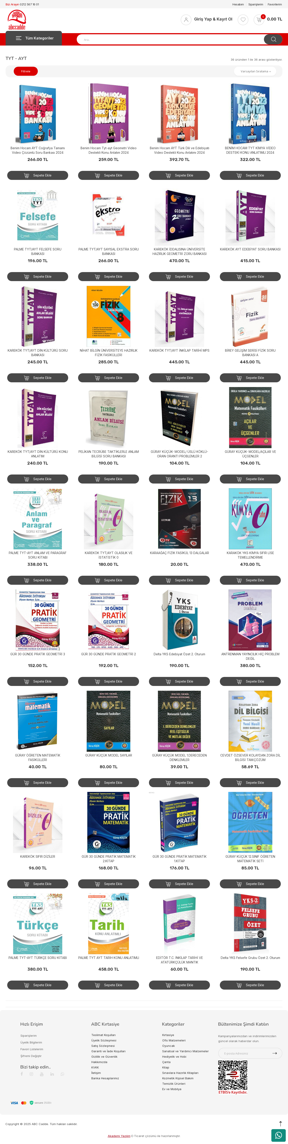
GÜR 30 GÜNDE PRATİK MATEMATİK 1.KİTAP (180, 859)
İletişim (96, 1073)
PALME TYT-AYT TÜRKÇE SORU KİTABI (38, 958)
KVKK (95, 1067)
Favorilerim (275, 4)
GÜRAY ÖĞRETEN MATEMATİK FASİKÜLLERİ (37, 757)
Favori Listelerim (31, 1049)
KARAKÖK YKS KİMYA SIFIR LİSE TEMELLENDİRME (250, 555)
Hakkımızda (99, 1062)
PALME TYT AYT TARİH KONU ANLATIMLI (108, 958)
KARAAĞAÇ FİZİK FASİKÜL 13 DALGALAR (179, 553)
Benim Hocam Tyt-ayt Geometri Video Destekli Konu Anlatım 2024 (109, 150)
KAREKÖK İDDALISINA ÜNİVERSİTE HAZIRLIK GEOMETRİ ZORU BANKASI (180, 251)
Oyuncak (168, 1046)
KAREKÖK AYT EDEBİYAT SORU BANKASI (250, 249)
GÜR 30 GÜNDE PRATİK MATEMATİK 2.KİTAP (109, 859)
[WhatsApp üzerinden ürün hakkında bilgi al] (278, 1135)
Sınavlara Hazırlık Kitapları (180, 1073)
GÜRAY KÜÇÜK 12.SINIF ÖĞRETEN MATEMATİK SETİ (250, 859)
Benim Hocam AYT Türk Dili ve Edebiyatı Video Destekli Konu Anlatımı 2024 (179, 150)
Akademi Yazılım (119, 1136)
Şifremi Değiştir (31, 1056)
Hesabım (238, 4)
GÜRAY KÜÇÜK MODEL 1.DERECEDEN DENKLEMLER (179, 757)
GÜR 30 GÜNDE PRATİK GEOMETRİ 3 (37, 654)
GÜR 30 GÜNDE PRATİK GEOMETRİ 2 (108, 654)
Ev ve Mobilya (171, 1089)
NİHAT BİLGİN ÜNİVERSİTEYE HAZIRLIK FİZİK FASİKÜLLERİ (108, 352)
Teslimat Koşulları (103, 1035)
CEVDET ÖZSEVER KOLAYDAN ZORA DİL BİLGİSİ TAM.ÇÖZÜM (250, 757)
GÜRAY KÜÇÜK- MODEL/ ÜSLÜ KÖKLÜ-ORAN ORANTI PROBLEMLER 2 (179, 454)
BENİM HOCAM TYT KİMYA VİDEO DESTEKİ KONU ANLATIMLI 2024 (250, 150)
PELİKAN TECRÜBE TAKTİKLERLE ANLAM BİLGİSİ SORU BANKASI (109, 454)
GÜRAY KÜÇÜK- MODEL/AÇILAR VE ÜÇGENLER (250, 454)
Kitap (165, 1067)
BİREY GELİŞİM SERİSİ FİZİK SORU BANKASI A (250, 352)
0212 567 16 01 (29, 4)
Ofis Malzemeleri (174, 1040)
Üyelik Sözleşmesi (103, 1040)
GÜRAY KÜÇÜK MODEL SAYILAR (108, 755)
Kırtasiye (168, 1035)
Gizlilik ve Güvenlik (104, 1056)
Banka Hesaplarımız (105, 1078)
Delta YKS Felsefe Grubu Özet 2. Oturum (250, 958)
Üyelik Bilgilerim (31, 1042)
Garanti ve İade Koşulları (108, 1051)
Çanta (166, 1062)
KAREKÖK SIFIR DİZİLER (37, 856)
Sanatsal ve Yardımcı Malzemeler (185, 1051)
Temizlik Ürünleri (173, 1083)
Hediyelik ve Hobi (174, 1056)
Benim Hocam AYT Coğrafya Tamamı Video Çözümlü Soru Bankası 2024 (38, 150)
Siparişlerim (255, 4)
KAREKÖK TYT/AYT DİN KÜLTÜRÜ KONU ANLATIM (38, 454)
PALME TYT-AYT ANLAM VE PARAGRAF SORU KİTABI (38, 555)
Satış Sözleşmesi (103, 1046)
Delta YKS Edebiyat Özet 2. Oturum (179, 654)
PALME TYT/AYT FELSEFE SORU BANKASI (37, 251)
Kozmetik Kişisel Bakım (178, 1078)
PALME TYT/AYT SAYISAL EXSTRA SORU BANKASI (109, 251)
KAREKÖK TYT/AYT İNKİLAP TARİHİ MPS (179, 350)
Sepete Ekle (38, 175)
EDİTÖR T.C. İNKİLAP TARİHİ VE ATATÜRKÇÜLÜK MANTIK (179, 960)
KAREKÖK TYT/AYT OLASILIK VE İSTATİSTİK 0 (109, 555)
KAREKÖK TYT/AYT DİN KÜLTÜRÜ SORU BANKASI (38, 352)
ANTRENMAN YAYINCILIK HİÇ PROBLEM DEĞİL (250, 656)
